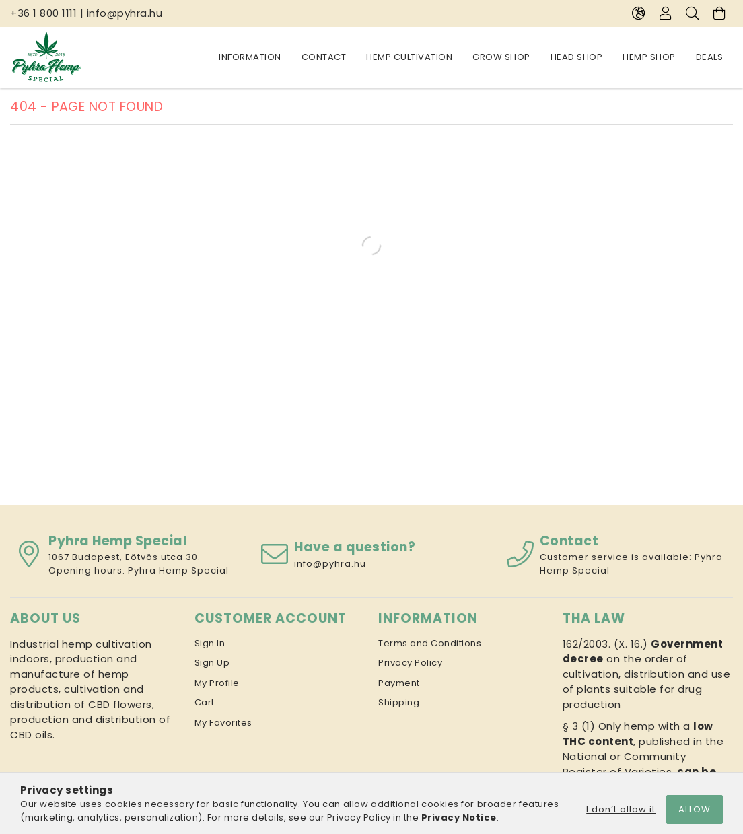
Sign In (209, 643)
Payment (399, 682)
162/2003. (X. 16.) (605, 644)
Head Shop (365, 56)
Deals (232, 56)
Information (692, 56)
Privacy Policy (410, 662)
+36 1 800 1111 (43, 13)
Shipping (398, 702)
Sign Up (212, 662)
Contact (618, 56)
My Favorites (223, 722)
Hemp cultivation (532, 56)
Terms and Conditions (429, 643)
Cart (204, 702)
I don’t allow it (621, 809)
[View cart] (719, 13)
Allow (694, 809)
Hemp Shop (293, 56)
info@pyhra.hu (125, 13)
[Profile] (665, 13)
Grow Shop (441, 56)
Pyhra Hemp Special (178, 570)
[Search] (692, 13)
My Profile (217, 682)
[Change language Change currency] (638, 13)
